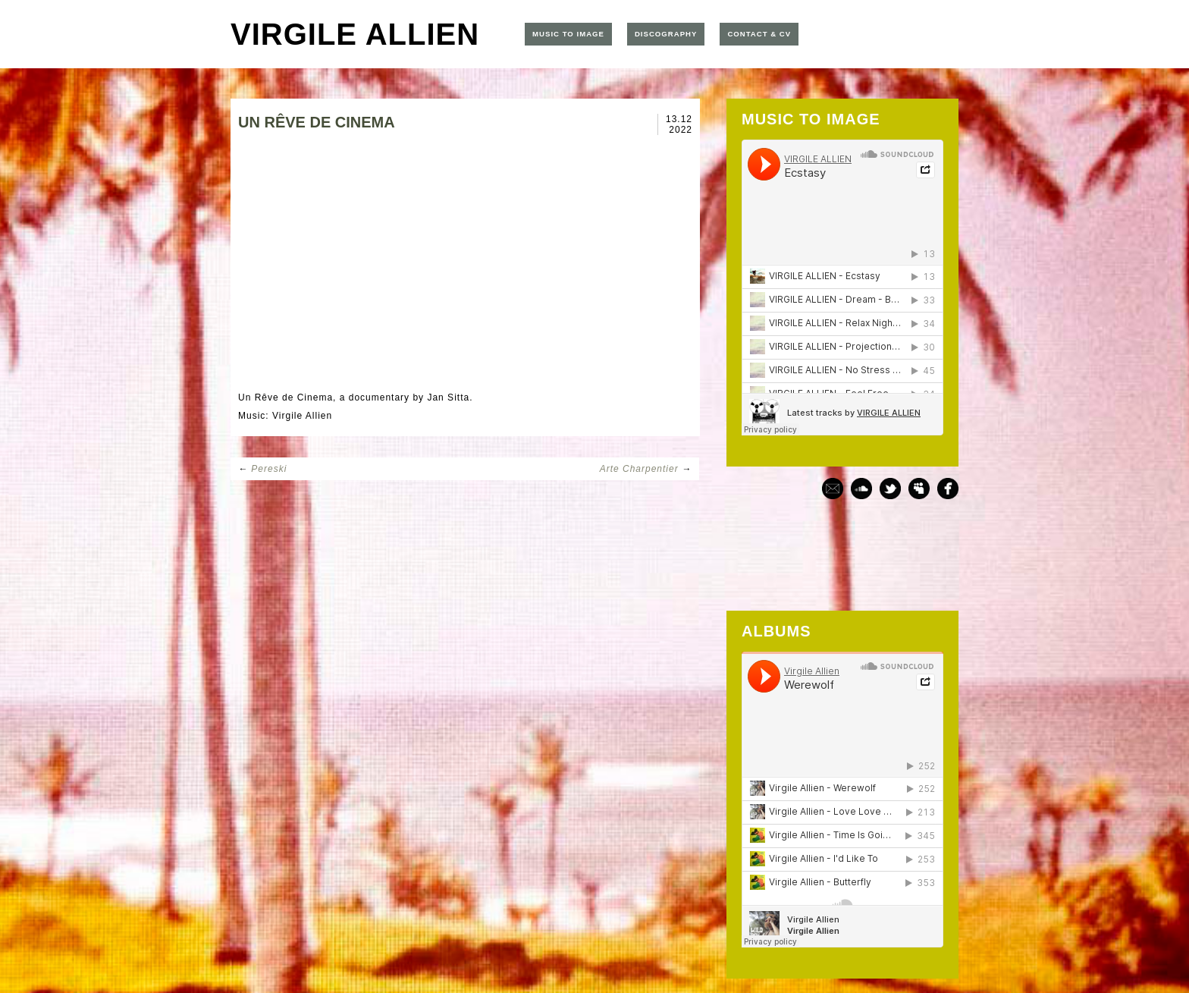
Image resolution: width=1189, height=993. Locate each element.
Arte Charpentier (639, 469)
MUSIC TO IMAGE (568, 34)
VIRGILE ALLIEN (355, 34)
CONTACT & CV (759, 34)
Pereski (269, 469)
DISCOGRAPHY (666, 34)
